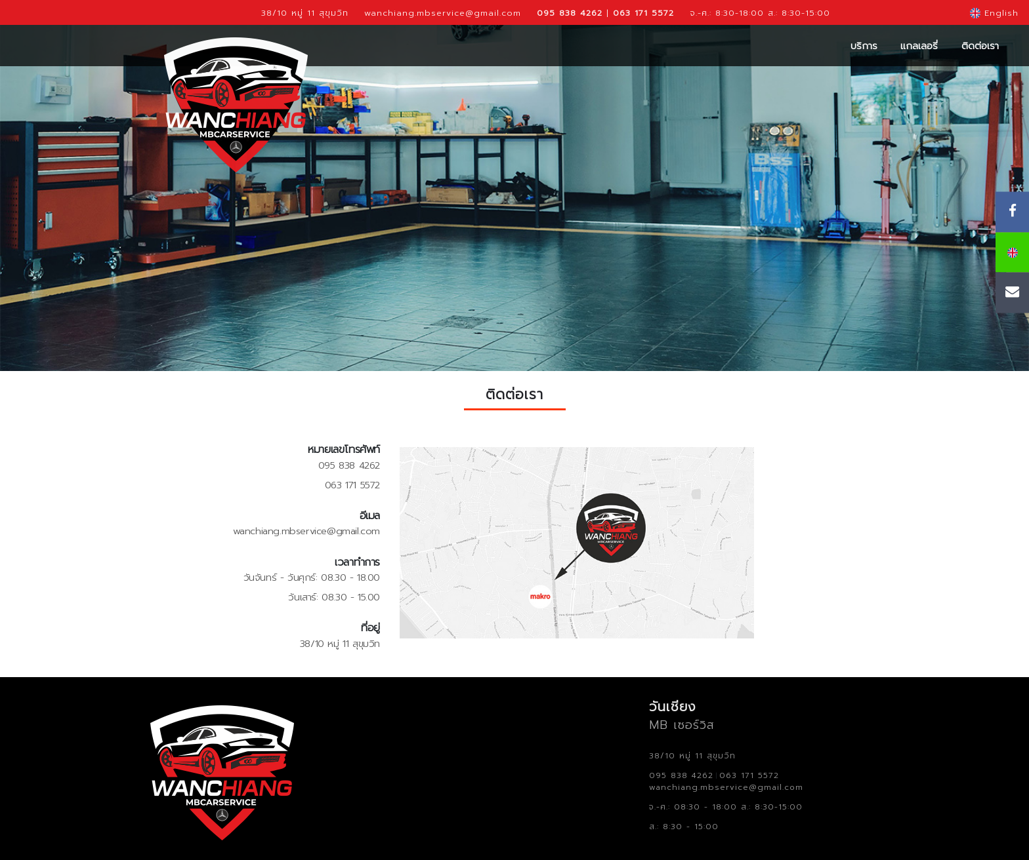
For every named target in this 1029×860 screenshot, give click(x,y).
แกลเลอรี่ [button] (919, 46)
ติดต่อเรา (980, 46)
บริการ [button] (863, 46)
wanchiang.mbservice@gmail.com (442, 13)
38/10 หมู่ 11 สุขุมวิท (304, 13)
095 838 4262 (349, 465)
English (994, 13)
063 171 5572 (352, 485)
